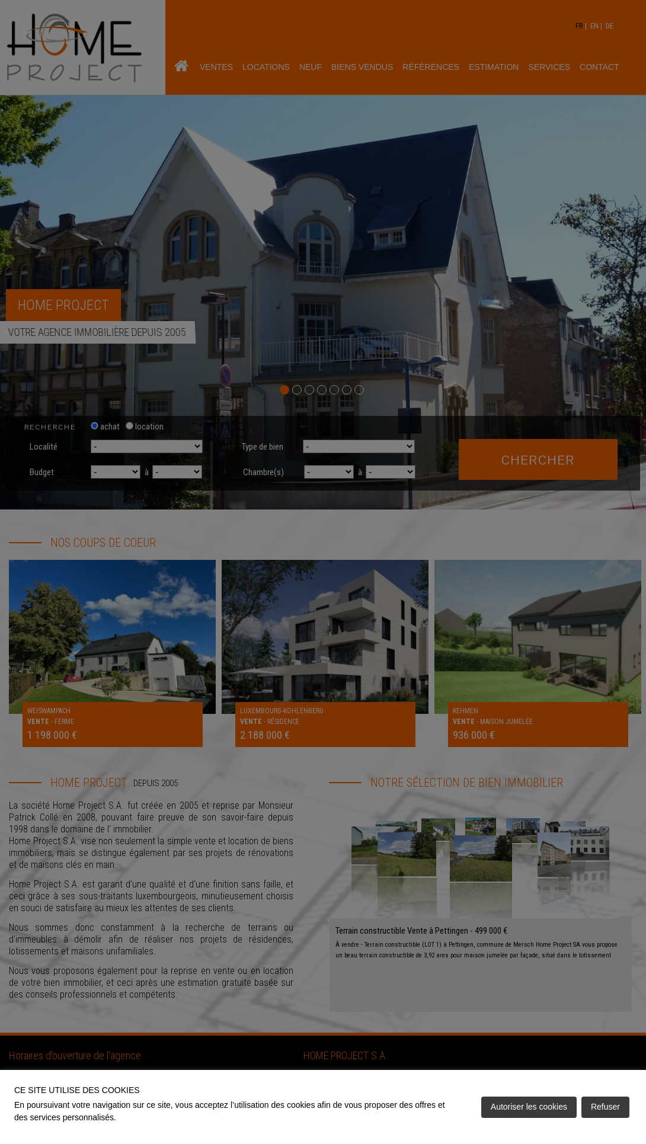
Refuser (605, 1106)
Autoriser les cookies (529, 1106)
